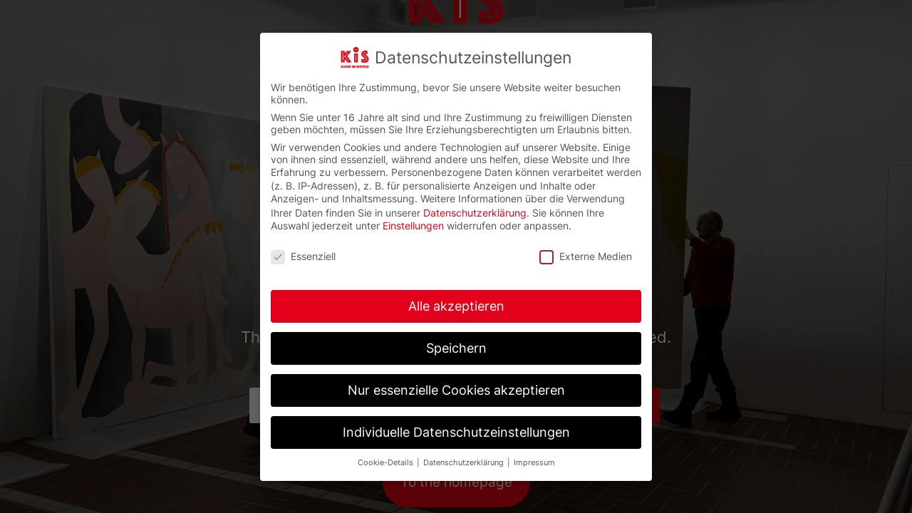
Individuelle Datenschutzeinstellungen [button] (456, 432)
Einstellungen (413, 225)
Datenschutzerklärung (475, 213)
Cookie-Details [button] (386, 462)
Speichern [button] (456, 348)
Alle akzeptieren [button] (456, 306)
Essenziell (303, 256)
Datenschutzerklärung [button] (464, 462)
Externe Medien (585, 256)
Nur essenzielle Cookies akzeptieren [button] (456, 390)
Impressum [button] (534, 462)
